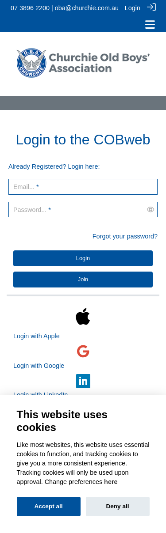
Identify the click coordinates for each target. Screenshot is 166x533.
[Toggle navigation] (150, 24)
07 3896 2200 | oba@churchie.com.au (65, 7)
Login (132, 7)
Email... (24, 185)
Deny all (117, 506)
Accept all (48, 506)
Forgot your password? (125, 234)
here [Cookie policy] (110, 481)
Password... (29, 208)
